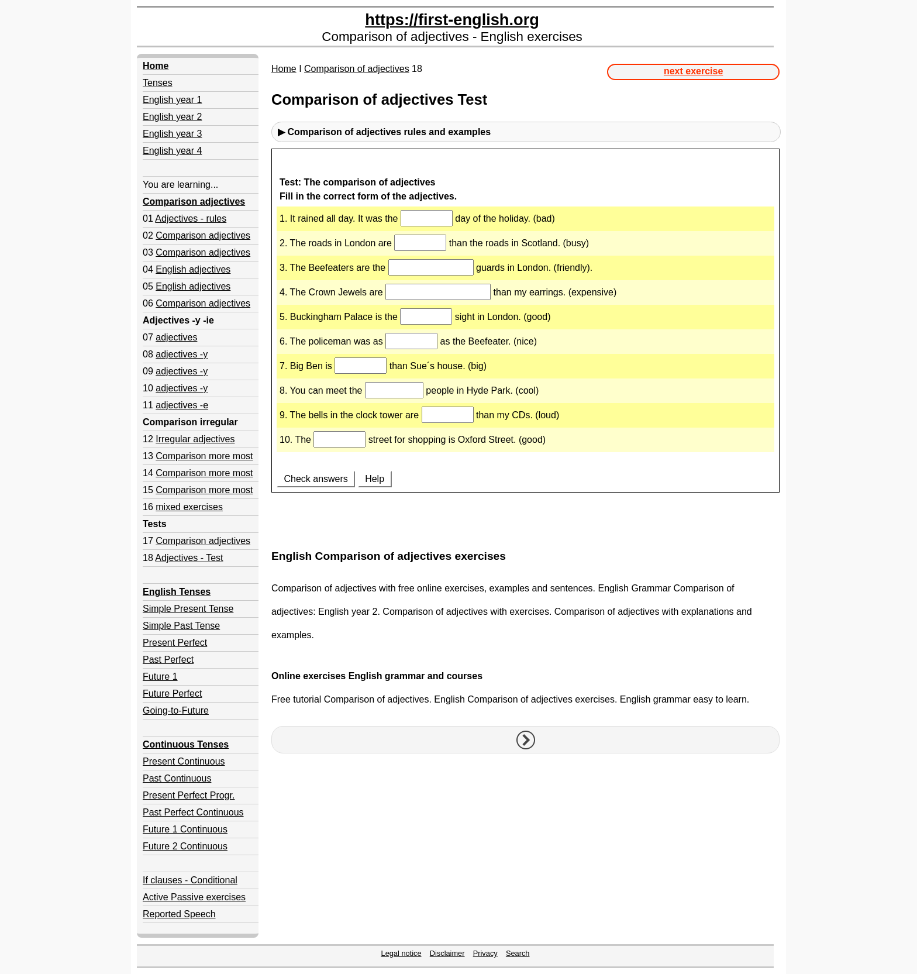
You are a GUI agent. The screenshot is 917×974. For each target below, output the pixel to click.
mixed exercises (189, 507)
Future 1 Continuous (185, 829)
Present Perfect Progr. (189, 795)
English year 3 (172, 134)
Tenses (158, 83)
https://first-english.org (452, 20)
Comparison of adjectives (356, 69)
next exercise (693, 71)
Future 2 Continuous (185, 846)
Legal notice (401, 953)
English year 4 (172, 151)
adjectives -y (182, 354)
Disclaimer (447, 953)
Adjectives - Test (189, 558)
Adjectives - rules (190, 218)
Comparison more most (204, 456)
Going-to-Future (176, 710)
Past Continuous (177, 778)
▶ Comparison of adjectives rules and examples (384, 132)
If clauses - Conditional (190, 880)
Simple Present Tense (188, 609)
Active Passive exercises (194, 897)
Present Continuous (184, 761)
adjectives (176, 337)
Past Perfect (168, 660)
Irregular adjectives (195, 439)
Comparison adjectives (203, 235)
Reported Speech (179, 914)
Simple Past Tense (181, 626)
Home (284, 69)
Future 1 (160, 677)
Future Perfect (172, 693)
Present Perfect (175, 643)
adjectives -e (182, 405)
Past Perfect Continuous (193, 812)
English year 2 (172, 117)
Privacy (485, 953)
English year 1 (172, 100)
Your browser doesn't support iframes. (525, 344)
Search (518, 953)
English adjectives (193, 269)
